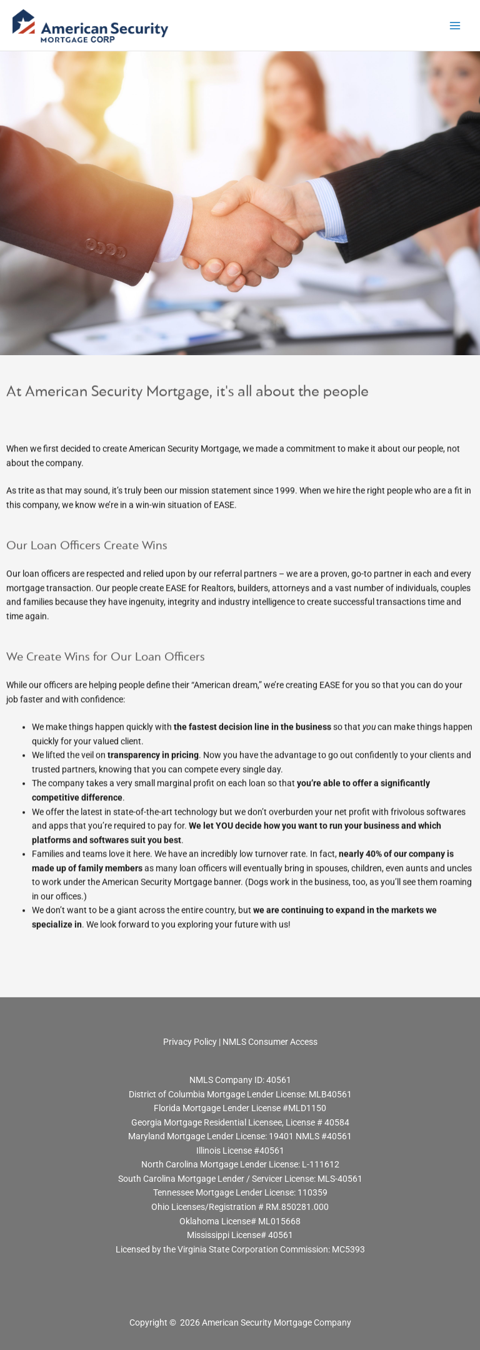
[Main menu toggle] (455, 25)
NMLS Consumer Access (270, 1042)
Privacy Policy (191, 1042)
